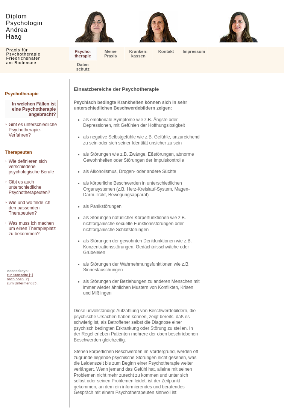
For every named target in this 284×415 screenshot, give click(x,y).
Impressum (193, 51)
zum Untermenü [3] (22, 283)
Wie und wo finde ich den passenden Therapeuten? (29, 208)
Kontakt (166, 51)
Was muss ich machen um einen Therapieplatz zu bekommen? (32, 228)
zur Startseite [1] (20, 275)
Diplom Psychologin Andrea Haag (24, 26)
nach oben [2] (18, 279)
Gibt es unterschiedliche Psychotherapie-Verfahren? (33, 130)
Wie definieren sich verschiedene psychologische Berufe (31, 166)
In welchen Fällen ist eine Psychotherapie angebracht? (34, 109)
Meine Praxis (110, 53)
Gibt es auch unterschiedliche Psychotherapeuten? (29, 187)
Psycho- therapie (82, 53)
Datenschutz (82, 66)
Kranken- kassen (138, 53)
